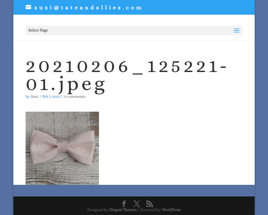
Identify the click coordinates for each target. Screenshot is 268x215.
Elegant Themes (123, 210)
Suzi (34, 96)
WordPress (171, 210)
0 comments (74, 96)
